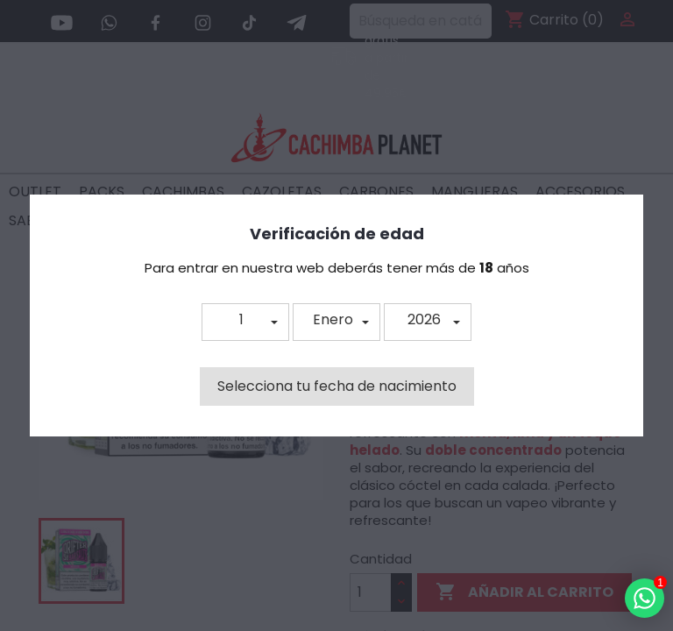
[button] (245, 322)
